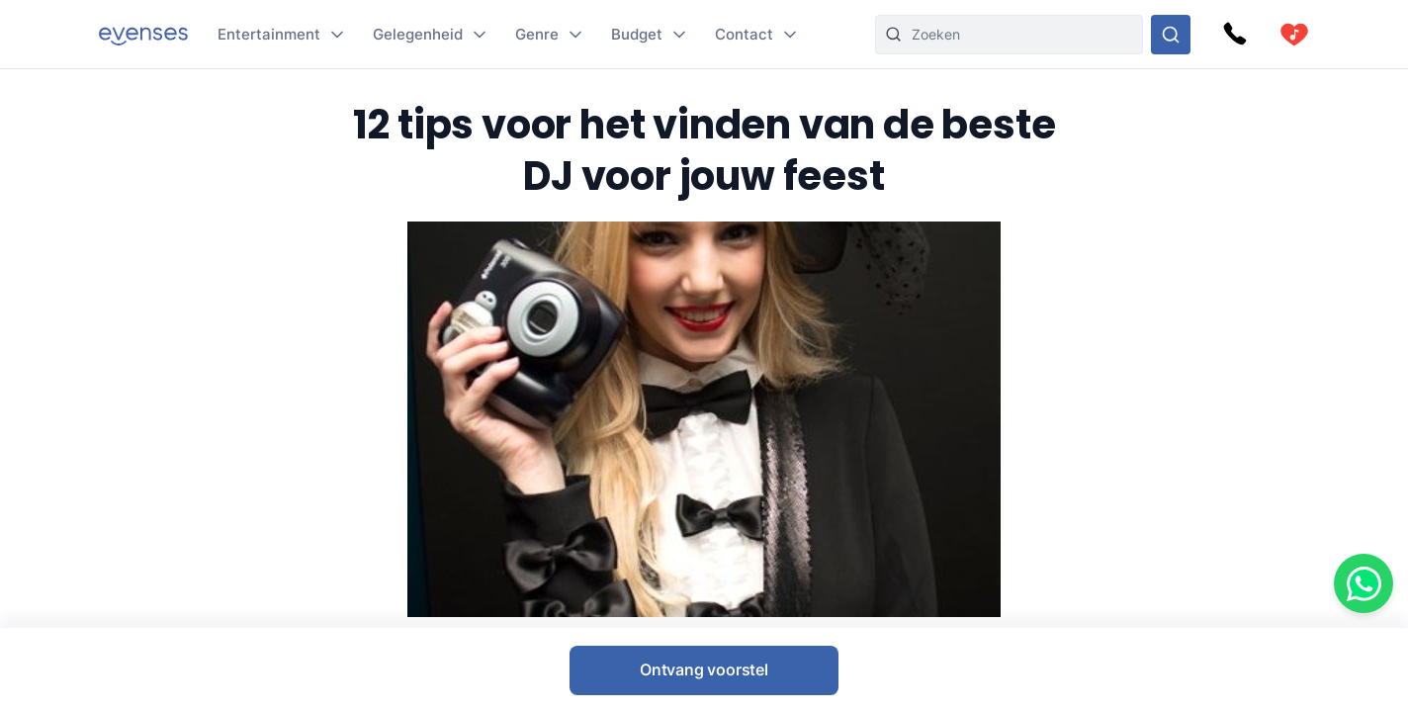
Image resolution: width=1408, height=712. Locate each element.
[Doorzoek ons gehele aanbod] (1170, 34)
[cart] (1294, 34)
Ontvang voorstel (704, 669)
